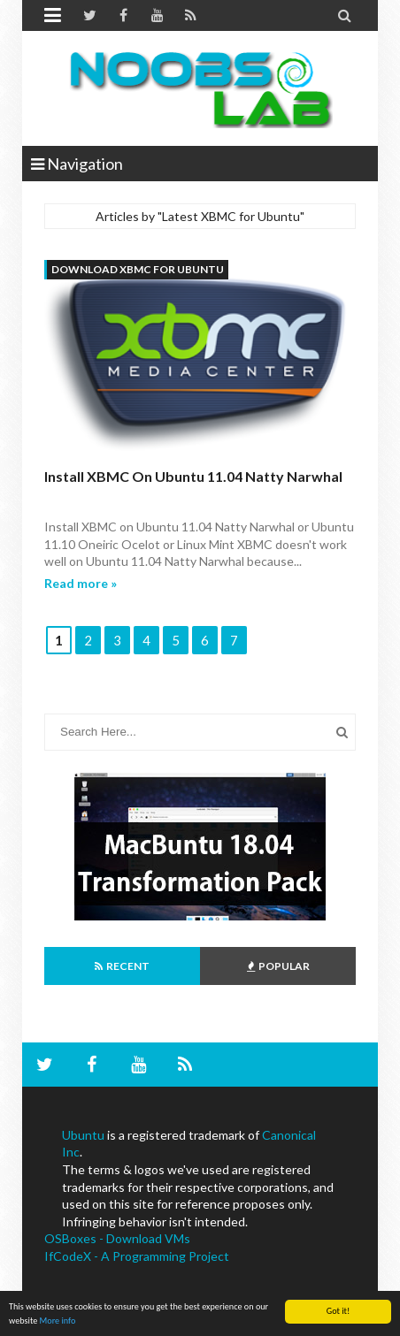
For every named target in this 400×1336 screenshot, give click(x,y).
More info (58, 1321)
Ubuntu (83, 1134)
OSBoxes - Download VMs (117, 1238)
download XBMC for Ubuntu (137, 269)
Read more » (80, 583)
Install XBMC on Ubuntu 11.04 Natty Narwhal (193, 476)
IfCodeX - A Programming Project (136, 1255)
